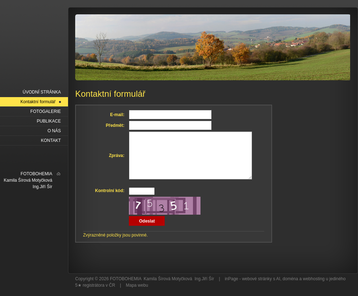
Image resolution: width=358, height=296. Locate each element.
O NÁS (54, 130)
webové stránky (257, 278)
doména (290, 278)
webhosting (314, 278)
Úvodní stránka (42, 92)
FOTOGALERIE (45, 111)
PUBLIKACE (49, 121)
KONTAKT (51, 140)
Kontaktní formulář (37, 101)
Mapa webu (137, 285)
